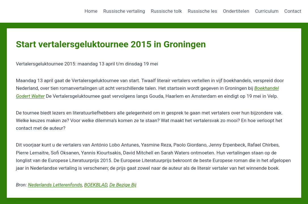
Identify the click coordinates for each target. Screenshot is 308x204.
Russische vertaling (124, 11)
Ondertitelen (236, 11)
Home (91, 11)
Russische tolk (166, 11)
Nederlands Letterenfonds (55, 185)
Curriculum (266, 11)
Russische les (202, 11)
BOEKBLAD (95, 185)
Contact (292, 11)
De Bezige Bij (122, 185)
